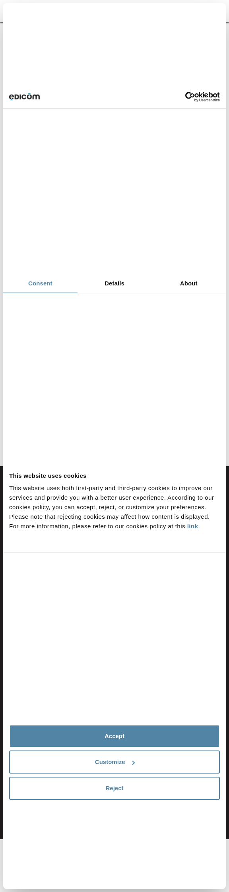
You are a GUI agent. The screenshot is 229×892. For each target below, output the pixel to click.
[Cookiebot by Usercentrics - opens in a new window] (185, 97)
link (192, 526)
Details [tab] (114, 283)
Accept (114, 736)
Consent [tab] (40, 283)
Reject (114, 788)
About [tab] (189, 283)
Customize (115, 761)
